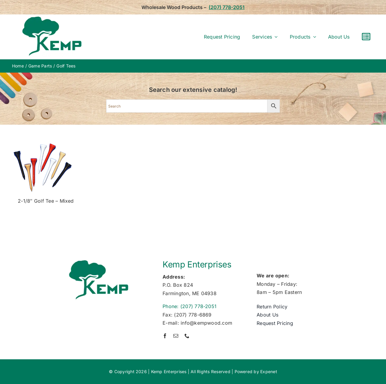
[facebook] (165, 335)
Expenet (268, 371)
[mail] (175, 335)
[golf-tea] (42, 139)
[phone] (187, 335)
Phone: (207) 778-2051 (190, 306)
